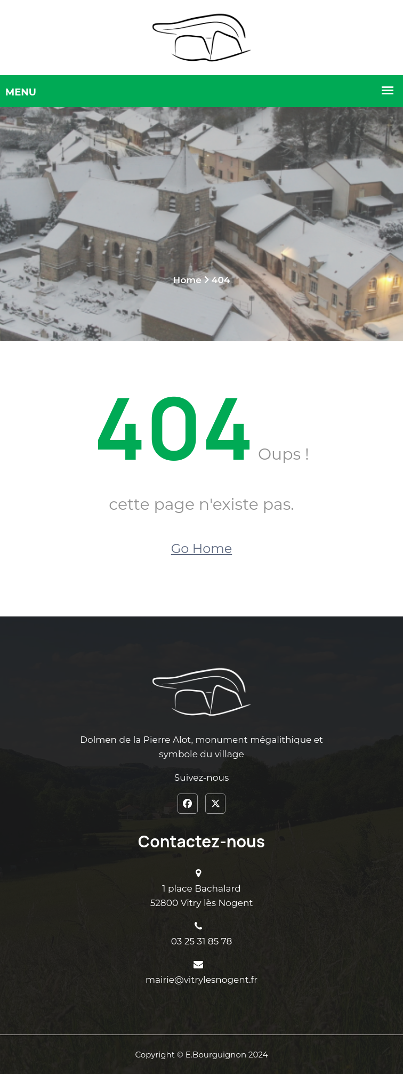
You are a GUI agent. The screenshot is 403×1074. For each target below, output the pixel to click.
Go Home (201, 548)
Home (187, 280)
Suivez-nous (201, 777)
